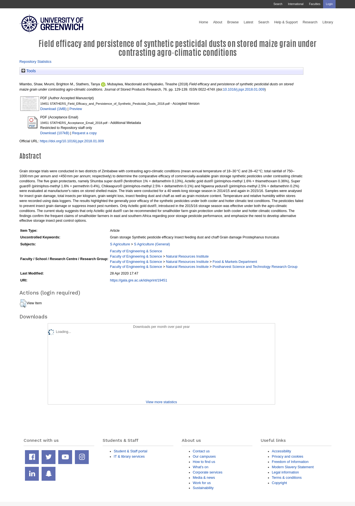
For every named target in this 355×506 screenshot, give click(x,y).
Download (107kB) (54, 133)
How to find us (204, 462)
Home (203, 22)
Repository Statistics (35, 61)
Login (329, 4)
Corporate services (207, 472)
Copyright (279, 483)
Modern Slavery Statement (293, 467)
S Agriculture (120, 244)
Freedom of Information (290, 462)
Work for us (202, 483)
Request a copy (84, 133)
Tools (28, 71)
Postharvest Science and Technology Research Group (255, 267)
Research (310, 22)
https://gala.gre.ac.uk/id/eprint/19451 (138, 280)
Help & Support (286, 22)
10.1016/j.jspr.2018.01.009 (244, 89)
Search (277, 4)
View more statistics (161, 402)
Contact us (201, 451)
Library (328, 22)
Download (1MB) (53, 109)
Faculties (314, 4)
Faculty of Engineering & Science (136, 251)
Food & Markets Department (235, 262)
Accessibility (281, 451)
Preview (75, 109)
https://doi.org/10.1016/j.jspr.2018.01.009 (72, 141)
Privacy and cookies (287, 456)
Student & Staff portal (130, 451)
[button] (23, 303)
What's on (200, 467)
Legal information (285, 472)
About (217, 22)
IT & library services (129, 456)
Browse (233, 22)
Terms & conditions (287, 477)
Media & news (204, 477)
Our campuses (204, 456)
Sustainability (203, 488)
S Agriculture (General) (152, 244)
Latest (248, 22)
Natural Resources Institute (187, 256)
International (295, 4)
